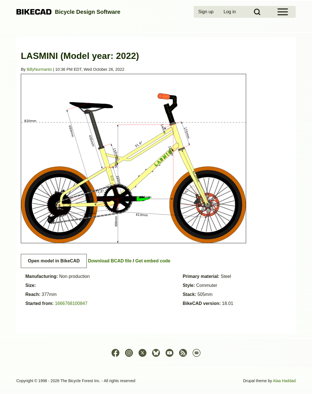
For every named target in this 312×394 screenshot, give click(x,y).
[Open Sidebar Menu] (283, 12)
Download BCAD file (110, 260)
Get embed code (152, 260)
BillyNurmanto (39, 69)
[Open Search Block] (257, 12)
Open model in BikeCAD (54, 260)
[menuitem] (206, 12)
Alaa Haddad (284, 380)
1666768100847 (71, 303)
